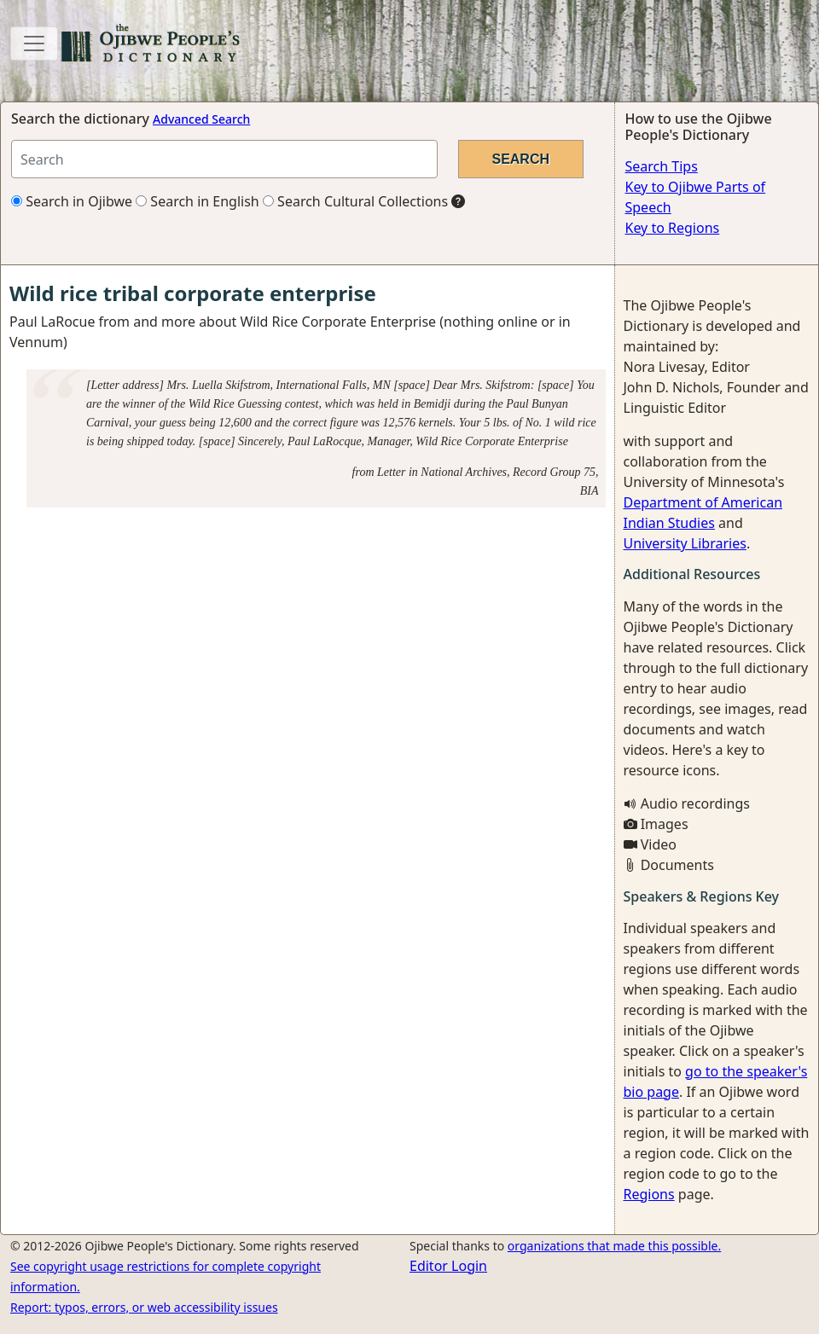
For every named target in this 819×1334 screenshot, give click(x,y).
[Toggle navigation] (34, 43)
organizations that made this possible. (614, 1246)
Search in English (197, 201)
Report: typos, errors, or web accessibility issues (144, 1307)
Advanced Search (201, 119)
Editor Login (448, 1265)
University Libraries (685, 543)
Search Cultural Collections (355, 201)
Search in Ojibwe (71, 201)
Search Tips (661, 166)
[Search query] (224, 159)
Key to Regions (672, 227)
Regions (649, 1194)
